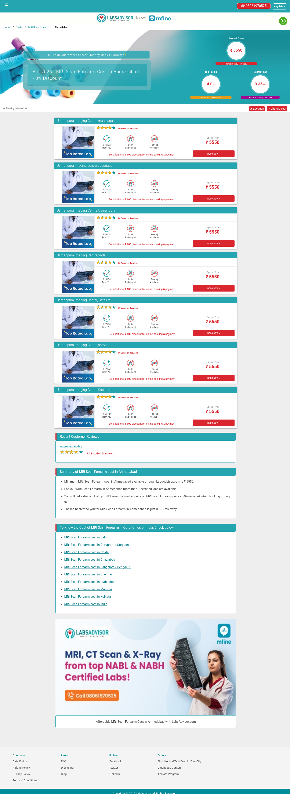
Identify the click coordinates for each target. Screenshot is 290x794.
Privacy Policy (21, 774)
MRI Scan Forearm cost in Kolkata (87, 597)
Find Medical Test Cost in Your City (179, 761)
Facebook (115, 761)
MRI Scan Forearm (38, 27)
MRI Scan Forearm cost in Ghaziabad (89, 559)
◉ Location (257, 108)
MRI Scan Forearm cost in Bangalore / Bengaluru (97, 567)
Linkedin (114, 774)
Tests (19, 27)
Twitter (113, 767)
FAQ (63, 761)
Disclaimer (67, 767)
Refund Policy (21, 767)
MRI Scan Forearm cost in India (85, 604)
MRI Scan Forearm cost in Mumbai (88, 589)
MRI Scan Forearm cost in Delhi (85, 537)
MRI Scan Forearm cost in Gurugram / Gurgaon (96, 545)
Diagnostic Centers (169, 767)
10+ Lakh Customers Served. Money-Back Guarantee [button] (86, 54)
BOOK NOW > (213, 154)
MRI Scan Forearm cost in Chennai (88, 574)
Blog (64, 774)
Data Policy (20, 761)
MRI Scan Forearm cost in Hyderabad (89, 582)
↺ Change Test (277, 108)
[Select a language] (280, 6)
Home (6, 27)
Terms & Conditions (25, 780)
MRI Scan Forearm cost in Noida (86, 552)
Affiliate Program (168, 774)
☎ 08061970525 (254, 6)
